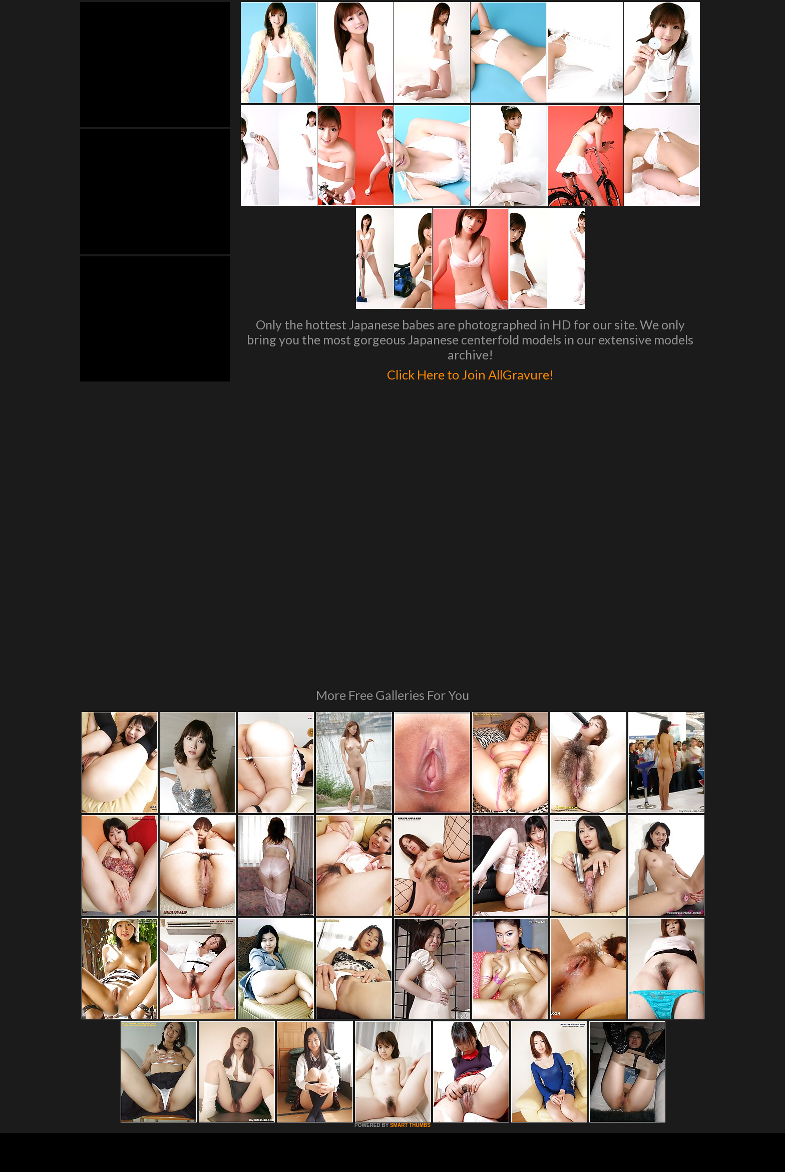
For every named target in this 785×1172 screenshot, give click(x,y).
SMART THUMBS (410, 988)
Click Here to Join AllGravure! (470, 372)
